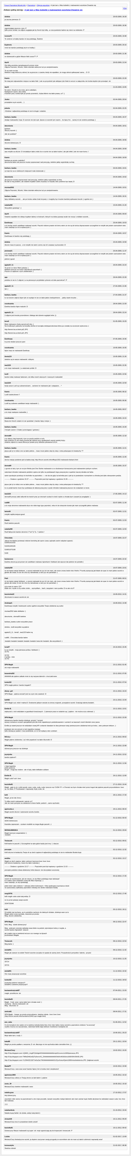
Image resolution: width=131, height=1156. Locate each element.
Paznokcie (31, 5)
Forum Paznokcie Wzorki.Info (15, 5)
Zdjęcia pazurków (43, 5)
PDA (125, 8)
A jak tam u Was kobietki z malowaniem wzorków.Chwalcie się (54, 10)
